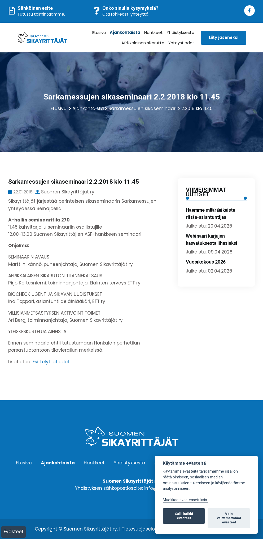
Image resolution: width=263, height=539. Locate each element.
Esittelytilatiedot (51, 362)
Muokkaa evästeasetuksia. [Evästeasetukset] (185, 500)
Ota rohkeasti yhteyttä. (125, 14)
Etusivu (99, 32)
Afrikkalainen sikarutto (142, 43)
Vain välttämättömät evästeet (229, 518)
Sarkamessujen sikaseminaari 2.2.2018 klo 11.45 (160, 108)
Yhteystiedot (181, 43)
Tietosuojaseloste (142, 529)
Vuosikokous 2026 (206, 262)
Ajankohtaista (124, 32)
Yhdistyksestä (180, 32)
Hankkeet (153, 32)
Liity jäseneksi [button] (223, 37)
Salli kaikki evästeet (184, 516)
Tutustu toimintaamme (40, 14)
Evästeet (14, 531)
